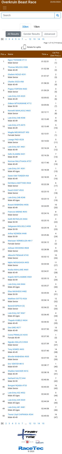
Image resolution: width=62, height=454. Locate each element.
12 (30, 39)
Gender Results (31, 34)
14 (39, 39)
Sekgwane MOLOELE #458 (19, 226)
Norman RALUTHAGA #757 (19, 161)
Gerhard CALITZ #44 (16, 378)
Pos (4, 54)
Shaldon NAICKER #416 (18, 371)
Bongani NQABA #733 (17, 385)
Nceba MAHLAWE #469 (18, 270)
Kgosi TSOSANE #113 (17, 60)
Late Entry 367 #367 (16, 313)
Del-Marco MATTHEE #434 (19, 183)
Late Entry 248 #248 (16, 197)
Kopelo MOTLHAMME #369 (20, 277)
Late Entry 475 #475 (16, 125)
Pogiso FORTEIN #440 (17, 89)
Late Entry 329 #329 (16, 96)
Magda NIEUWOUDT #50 (18, 132)
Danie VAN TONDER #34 (18, 176)
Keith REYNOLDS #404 (17, 219)
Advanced (49, 34)
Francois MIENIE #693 (17, 212)
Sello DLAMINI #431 (16, 154)
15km (37, 26)
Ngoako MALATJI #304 (18, 342)
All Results (13, 34)
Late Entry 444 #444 (16, 284)
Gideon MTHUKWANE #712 (19, 103)
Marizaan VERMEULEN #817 (20, 241)
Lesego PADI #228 (16, 139)
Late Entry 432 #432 (16, 393)
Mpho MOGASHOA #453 (18, 262)
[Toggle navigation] (4, 8)
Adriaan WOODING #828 (18, 248)
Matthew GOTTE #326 (17, 298)
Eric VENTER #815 (16, 364)
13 (34, 39)
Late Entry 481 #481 (16, 407)
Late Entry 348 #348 (16, 118)
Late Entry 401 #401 (16, 147)
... (26, 39)
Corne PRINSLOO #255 (18, 335)
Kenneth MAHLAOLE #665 (19, 110)
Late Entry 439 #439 (16, 400)
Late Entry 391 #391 (16, 168)
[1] (2, 39)
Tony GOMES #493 (16, 349)
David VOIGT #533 (16, 190)
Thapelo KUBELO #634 (17, 320)
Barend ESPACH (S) (16, 306)
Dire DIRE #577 (14, 327)
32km (25, 26)
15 (43, 39)
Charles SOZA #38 (16, 82)
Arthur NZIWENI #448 (17, 233)
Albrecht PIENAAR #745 (18, 255)
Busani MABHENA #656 (18, 205)
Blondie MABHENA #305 (18, 356)
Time (45, 54)
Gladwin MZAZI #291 (17, 74)
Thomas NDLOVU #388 (18, 67)
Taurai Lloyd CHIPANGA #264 (20, 414)
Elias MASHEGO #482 (17, 291)
